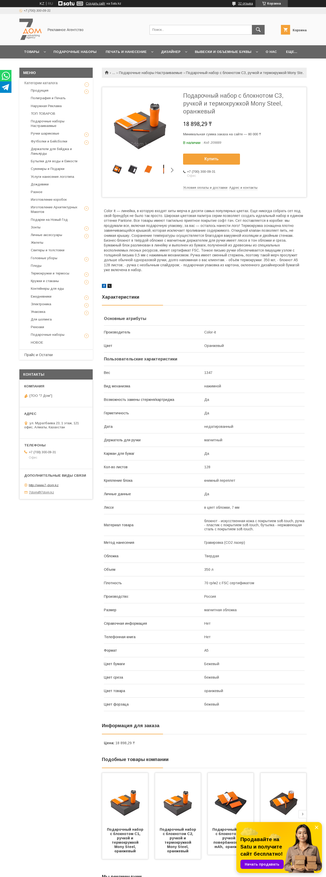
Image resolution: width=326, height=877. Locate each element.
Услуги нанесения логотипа (52, 177)
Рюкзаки (37, 327)
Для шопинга (41, 319)
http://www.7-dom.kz (44, 485)
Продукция (39, 90)
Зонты (35, 227)
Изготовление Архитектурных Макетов (54, 209)
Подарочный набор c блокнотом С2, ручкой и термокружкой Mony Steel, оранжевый (178, 840)
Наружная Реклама (46, 106)
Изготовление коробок (49, 199)
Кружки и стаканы (45, 281)
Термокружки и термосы (50, 273)
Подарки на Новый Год (49, 220)
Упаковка (38, 312)
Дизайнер (171, 52)
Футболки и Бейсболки (49, 141)
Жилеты (37, 242)
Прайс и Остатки (38, 355)
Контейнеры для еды (47, 288)
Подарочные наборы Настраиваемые (150, 73)
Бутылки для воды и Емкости (54, 161)
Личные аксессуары (46, 235)
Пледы (36, 266)
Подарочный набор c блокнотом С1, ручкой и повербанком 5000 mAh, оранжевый (231, 838)
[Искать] (258, 30)
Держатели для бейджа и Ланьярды (51, 151)
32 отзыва (245, 3)
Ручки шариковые (45, 133)
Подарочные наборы (75, 52)
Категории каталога (41, 83)
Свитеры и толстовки (47, 250)
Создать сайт (95, 3)
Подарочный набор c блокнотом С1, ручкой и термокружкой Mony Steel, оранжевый (125, 840)
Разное (36, 192)
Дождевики (40, 184)
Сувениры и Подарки (47, 169)
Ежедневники (41, 296)
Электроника (41, 304)
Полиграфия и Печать (48, 98)
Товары (31, 52)
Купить (212, 159)
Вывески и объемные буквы (223, 52)
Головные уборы (44, 258)
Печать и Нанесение (126, 52)
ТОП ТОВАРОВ (43, 113)
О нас (271, 52)
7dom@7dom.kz (41, 492)
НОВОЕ (37, 342)
